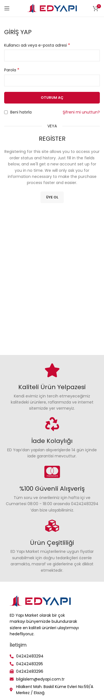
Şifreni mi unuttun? (81, 112)
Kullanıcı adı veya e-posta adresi (37, 45)
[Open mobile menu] (6, 8)
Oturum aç (52, 97)
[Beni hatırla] (6, 112)
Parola (11, 70)
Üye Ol (52, 197)
